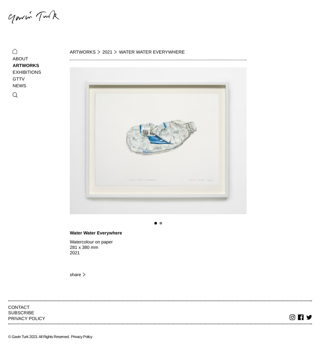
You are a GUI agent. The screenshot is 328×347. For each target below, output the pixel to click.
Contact (19, 307)
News (19, 85)
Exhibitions (27, 72)
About (20, 58)
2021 (107, 52)
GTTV (19, 78)
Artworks (26, 65)
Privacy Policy (26, 318)
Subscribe (21, 312)
